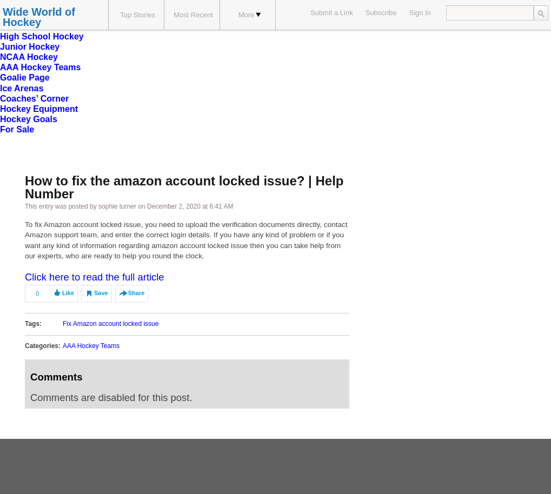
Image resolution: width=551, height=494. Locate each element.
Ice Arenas (21, 88)
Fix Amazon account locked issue (110, 324)
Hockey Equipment (39, 109)
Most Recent (193, 15)
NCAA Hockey (29, 57)
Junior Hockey (29, 46)
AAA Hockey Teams (40, 67)
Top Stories (137, 15)
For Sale (17, 129)
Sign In (420, 13)
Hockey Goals (28, 119)
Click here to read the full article (94, 277)
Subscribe (381, 13)
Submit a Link (331, 13)
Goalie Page (25, 77)
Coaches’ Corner (34, 98)
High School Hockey (42, 36)
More (249, 15)
